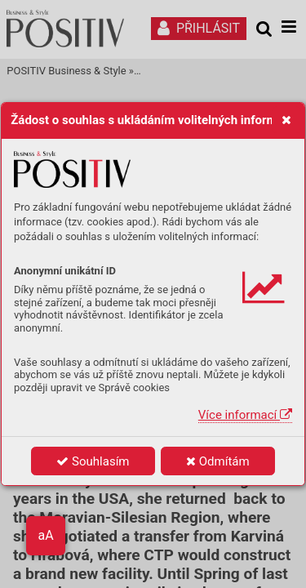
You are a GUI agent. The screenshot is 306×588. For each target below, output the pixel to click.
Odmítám (218, 461)
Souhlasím (92, 461)
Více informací (245, 415)
